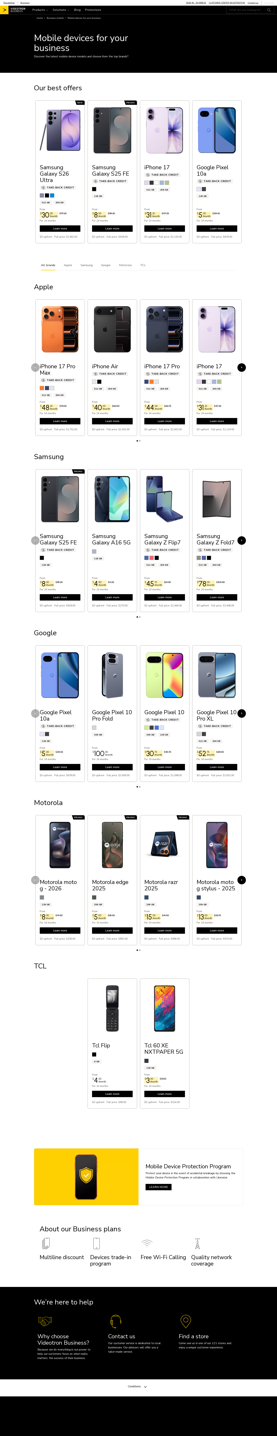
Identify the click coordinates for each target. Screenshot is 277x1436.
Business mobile (55, 18)
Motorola (125, 265)
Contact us (253, 2)
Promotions (93, 10)
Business (25, 2)
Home (40, 18)
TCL (143, 265)
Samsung (87, 265)
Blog (77, 10)
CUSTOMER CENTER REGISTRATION (227, 2)
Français (269, 3)
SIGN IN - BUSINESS (196, 2)
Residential (9, 2)
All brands (48, 265)
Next (241, 367)
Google (106, 265)
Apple (68, 265)
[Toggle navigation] (40, 10)
